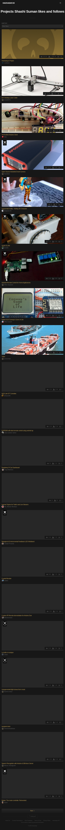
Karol (4, 802)
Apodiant (6, 174)
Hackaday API (56, 820)
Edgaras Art (7, 211)
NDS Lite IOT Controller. (9, 393)
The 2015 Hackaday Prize (5, 142)
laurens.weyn (7, 691)
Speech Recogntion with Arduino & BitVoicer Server (17, 763)
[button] (60, 3)
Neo (4, 137)
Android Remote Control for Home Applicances (16, 283)
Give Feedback (28, 820)
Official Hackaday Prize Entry (5, 216)
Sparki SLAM (6, 246)
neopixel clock (6, 726)
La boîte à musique (7, 652)
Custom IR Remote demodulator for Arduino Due (17, 615)
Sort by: (4, 23)
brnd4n (5, 248)
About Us (7, 820)
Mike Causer (7, 321)
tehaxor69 (6, 395)
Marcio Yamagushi (9, 765)
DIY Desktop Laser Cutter (9, 98)
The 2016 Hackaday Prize (5, 660)
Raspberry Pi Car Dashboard (11, 467)
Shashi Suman (26, 11)
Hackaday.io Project (8, 61)
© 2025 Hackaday (32, 825)
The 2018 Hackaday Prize (5, 623)
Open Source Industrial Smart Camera (13, 172)
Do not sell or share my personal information (32, 822)
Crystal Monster (6, 578)
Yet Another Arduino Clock (10, 135)
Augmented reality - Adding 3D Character (14, 209)
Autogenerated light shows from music (13, 689)
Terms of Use (38, 820)
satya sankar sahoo (9, 432)
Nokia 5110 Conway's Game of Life (13, 319)
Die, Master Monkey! (9, 506)
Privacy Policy (46, 820)
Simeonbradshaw (8, 728)
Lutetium (6, 63)
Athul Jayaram (7, 285)
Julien (5, 654)
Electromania (7, 617)
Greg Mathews (7, 469)
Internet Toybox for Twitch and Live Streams (15, 504)
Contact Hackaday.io (17, 820)
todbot (5, 580)
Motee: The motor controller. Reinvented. (14, 800)
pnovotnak (6, 358)
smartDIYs (6, 100)
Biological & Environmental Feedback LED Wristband (18, 541)
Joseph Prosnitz (8, 543)
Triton (3, 356)
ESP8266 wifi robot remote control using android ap (17, 430)
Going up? (32, 816)
